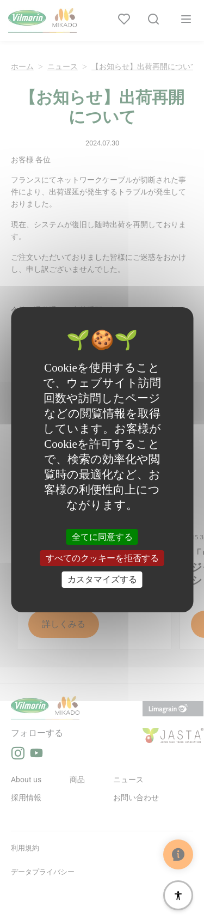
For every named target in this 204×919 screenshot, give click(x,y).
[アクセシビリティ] (178, 895)
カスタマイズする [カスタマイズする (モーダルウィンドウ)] (102, 579)
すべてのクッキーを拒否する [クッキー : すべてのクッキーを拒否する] (102, 558)
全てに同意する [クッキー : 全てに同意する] (102, 536)
